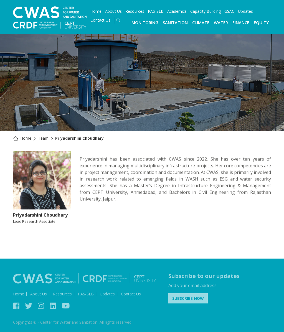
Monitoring (144, 22)
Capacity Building (205, 11)
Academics (177, 11)
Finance (240, 22)
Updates (245, 11)
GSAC (229, 11)
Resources (134, 11)
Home (96, 11)
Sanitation (175, 22)
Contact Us (100, 20)
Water (221, 22)
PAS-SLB (156, 11)
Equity (261, 22)
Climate (200, 22)
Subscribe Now (188, 299)
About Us (113, 11)
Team (43, 138)
